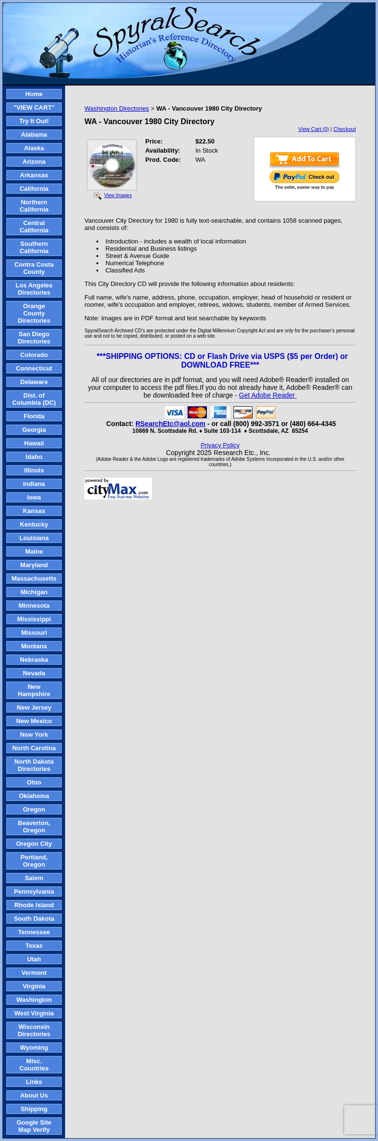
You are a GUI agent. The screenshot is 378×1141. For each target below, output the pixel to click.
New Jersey (34, 707)
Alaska (34, 148)
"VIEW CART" (34, 107)
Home (34, 94)
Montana (34, 646)
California (34, 188)
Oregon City (34, 843)
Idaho (34, 456)
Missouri (34, 632)
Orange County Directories (34, 313)
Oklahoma (34, 795)
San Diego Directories (34, 337)
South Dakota (34, 918)
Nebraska (34, 659)
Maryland (34, 565)
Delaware (34, 381)
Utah (34, 959)
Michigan (33, 592)
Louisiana (34, 538)
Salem (34, 878)
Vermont (34, 972)
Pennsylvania (34, 891)
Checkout (345, 129)
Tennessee (34, 932)
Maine (34, 551)
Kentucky (34, 524)
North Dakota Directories (34, 765)
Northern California (34, 206)
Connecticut (34, 368)
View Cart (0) (313, 129)
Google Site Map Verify (33, 1126)
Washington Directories (116, 108)
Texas (34, 945)
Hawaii (34, 443)
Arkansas (34, 175)
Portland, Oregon (33, 861)
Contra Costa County (34, 268)
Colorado (34, 354)
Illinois (34, 470)
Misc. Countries (34, 1064)
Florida (34, 416)
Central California (34, 226)
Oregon (34, 809)
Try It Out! (34, 121)
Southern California (34, 247)
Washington (34, 999)
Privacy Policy (220, 445)
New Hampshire (34, 690)
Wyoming (34, 1047)
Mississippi (34, 619)
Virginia (34, 986)
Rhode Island (34, 905)
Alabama (34, 134)
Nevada (34, 673)
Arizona (34, 161)
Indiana (34, 483)
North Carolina (33, 748)
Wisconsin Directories (34, 1030)
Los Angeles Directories (34, 289)
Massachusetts (34, 578)
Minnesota (33, 605)
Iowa (34, 497)
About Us (34, 1095)
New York (34, 734)
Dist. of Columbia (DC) (33, 399)
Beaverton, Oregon (34, 826)
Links (34, 1081)
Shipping (34, 1108)
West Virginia (34, 1013)
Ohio (34, 782)
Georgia (34, 429)
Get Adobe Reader (268, 395)
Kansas (34, 510)
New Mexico (34, 721)
